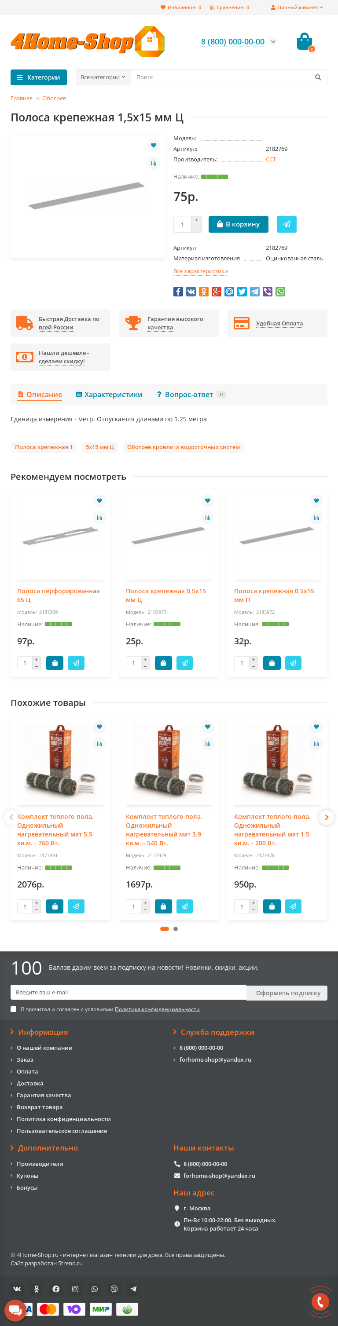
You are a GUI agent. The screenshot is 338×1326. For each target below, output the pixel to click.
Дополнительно (44, 1147)
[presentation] (11, 817)
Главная (22, 98)
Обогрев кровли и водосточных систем (183, 447)
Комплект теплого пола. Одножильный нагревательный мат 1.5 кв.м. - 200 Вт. (272, 829)
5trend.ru (70, 1262)
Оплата (27, 1070)
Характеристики (109, 394)
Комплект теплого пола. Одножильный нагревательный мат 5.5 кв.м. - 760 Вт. (55, 829)
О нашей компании (45, 1047)
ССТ (271, 159)
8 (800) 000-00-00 (201, 1047)
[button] (164, 929)
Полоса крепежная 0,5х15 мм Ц (166, 595)
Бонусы (27, 1187)
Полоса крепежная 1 (44, 447)
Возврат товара (40, 1106)
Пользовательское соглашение (62, 1130)
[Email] (128, 992)
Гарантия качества (44, 1094)
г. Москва (197, 1207)
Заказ (25, 1059)
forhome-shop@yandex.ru (215, 1059)
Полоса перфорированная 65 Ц (58, 595)
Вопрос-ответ (191, 394)
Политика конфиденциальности (64, 1118)
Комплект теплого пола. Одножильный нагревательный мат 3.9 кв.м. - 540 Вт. (164, 829)
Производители (40, 1163)
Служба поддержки (214, 1031)
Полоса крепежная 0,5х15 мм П (274, 595)
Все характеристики (200, 271)
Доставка (30, 1082)
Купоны (28, 1175)
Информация (39, 1031)
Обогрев (54, 98)
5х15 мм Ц (100, 447)
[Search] (229, 77)
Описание (39, 394)
